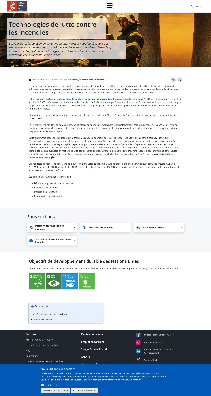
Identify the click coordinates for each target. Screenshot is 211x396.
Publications (32, 355)
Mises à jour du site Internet (40, 339)
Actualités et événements (133, 6)
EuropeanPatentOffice (153, 342)
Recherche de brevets (64, 6)
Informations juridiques (109, 6)
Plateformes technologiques (60, 80)
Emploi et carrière (93, 342)
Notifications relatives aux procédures (45, 361)
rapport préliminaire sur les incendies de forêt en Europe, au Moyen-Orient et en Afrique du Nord (87, 98)
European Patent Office (153, 334)
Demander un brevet (86, 6)
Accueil (48, 6)
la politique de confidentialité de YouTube (109, 379)
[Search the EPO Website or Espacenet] (191, 6)
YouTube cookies (52, 385)
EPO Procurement (151, 353)
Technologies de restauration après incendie (53, 240)
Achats (85, 357)
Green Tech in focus (43, 319)
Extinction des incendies (101, 227)
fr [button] (197, 6)
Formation (153, 6)
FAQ (28, 350)
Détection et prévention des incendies (49, 227)
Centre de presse (92, 334)
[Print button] (173, 79)
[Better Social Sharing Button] (179, 79)
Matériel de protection (153, 227)
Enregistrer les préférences (55, 390)
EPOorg (146, 360)
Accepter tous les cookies (84, 390)
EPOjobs (154, 360)
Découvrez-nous (168, 6)
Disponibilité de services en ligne (42, 345)
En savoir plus (136, 379)
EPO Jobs (169, 334)
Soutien (31, 334)
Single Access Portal (94, 349)
